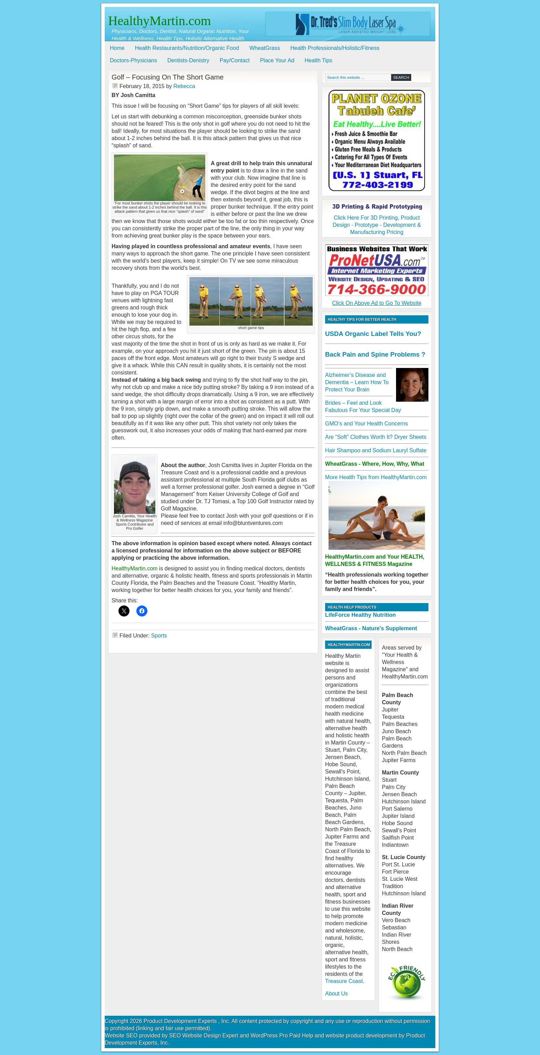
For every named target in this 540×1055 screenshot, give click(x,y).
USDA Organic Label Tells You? (373, 333)
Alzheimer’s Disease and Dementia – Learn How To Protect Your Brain (357, 382)
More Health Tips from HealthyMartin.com (376, 477)
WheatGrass (264, 48)
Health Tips (318, 60)
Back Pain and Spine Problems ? (375, 354)
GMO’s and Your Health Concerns (366, 423)
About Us (336, 993)
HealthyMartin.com (159, 20)
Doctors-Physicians (133, 60)
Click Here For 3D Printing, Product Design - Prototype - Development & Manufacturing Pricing (376, 219)
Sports (159, 636)
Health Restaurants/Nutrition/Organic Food (187, 48)
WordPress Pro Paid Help (282, 1035)
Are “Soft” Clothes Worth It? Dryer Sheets (375, 437)
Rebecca (184, 86)
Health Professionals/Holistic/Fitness (335, 48)
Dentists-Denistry (188, 60)
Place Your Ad (277, 60)
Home (117, 48)
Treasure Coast (344, 981)
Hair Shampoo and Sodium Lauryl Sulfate (375, 450)
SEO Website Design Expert (203, 1035)
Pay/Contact (235, 60)
